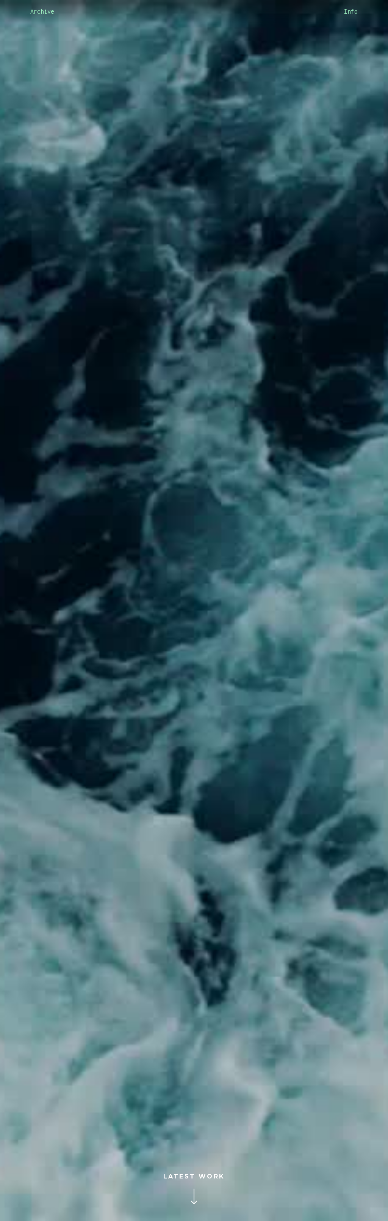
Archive (42, 11)
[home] (194, 11)
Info (351, 11)
